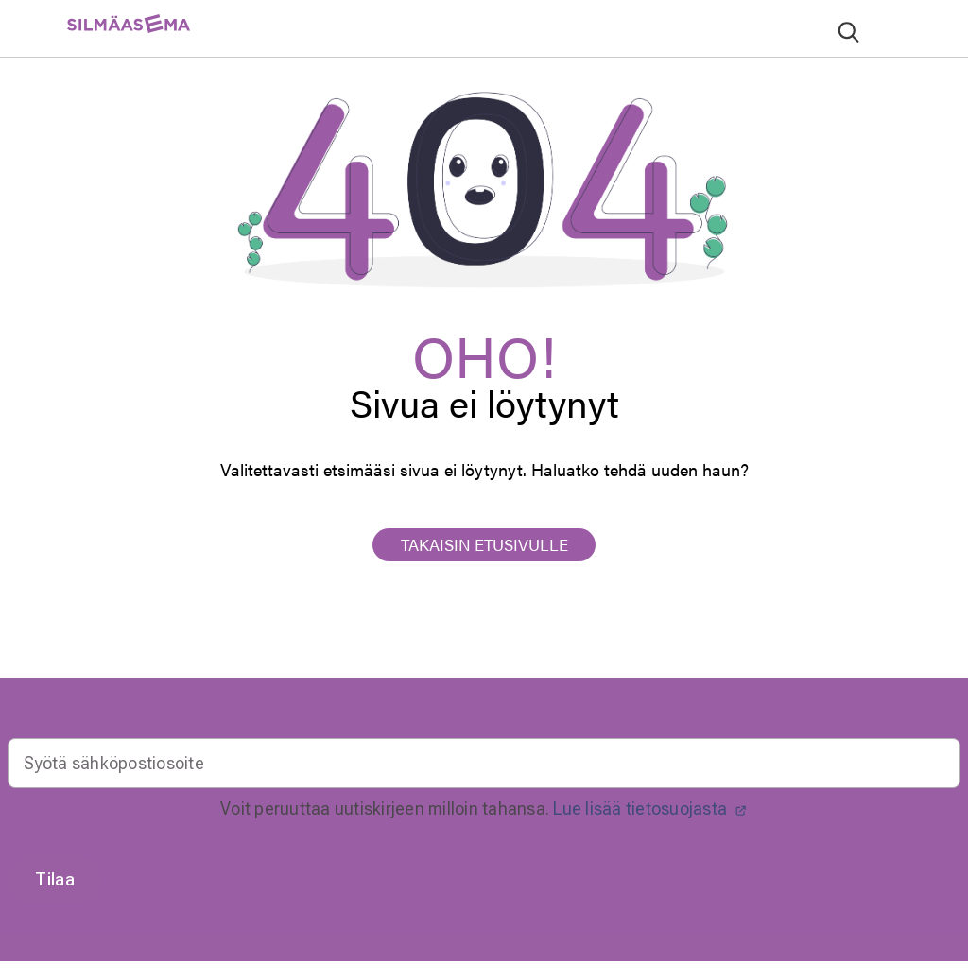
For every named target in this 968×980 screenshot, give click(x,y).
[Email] (483, 763)
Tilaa (55, 879)
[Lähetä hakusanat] (848, 31)
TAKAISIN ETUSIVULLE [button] (484, 544)
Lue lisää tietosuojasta (650, 808)
